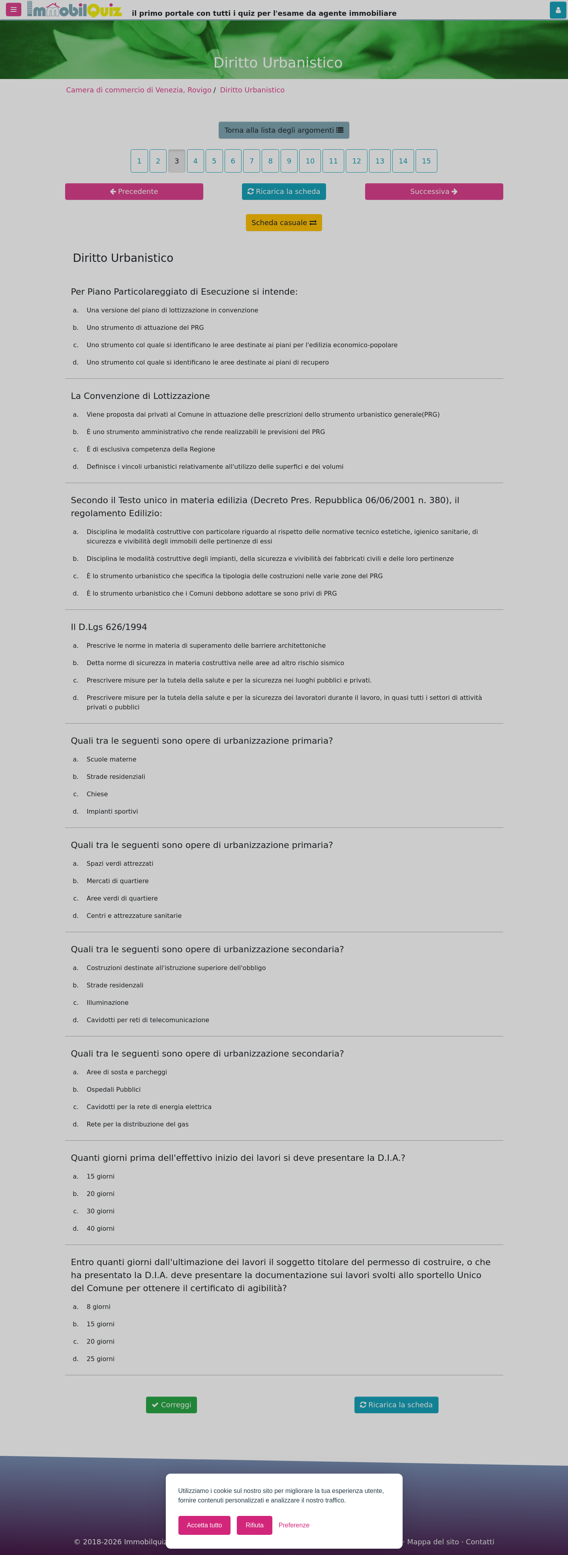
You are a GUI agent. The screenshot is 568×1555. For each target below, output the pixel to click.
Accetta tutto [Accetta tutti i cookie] (204, 1525)
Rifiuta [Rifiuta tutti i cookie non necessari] (254, 1525)
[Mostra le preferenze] (294, 1525)
